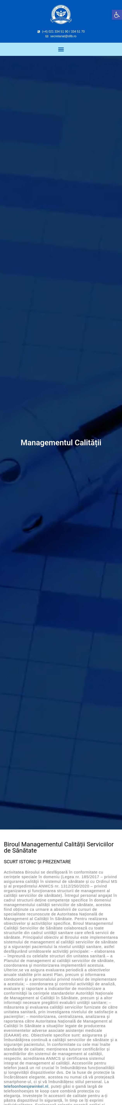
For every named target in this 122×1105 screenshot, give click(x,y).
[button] (117, 15)
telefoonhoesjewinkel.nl (26, 1086)
